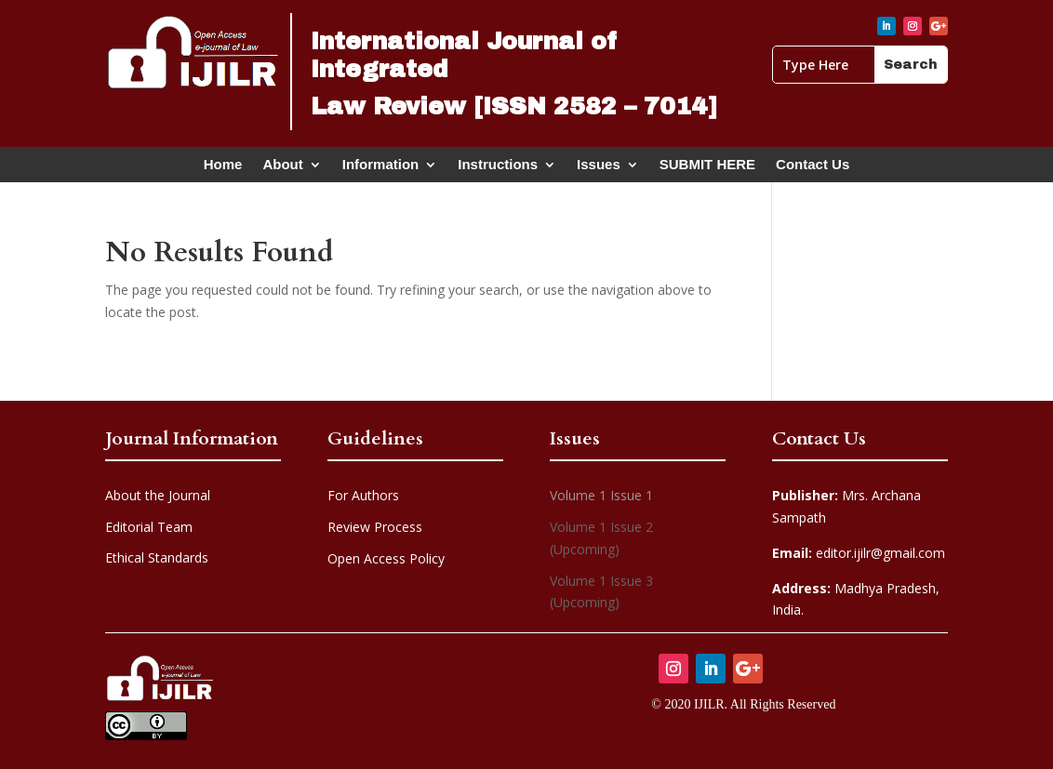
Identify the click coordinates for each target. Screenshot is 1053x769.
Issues (598, 168)
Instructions (498, 168)
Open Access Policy (386, 558)
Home (223, 168)
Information (381, 168)
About (282, 168)
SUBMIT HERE (707, 168)
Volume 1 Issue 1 (601, 495)
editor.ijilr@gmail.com (858, 553)
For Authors (363, 495)
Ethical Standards (156, 557)
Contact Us (812, 168)
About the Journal (157, 495)
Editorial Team (149, 527)
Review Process (374, 527)
